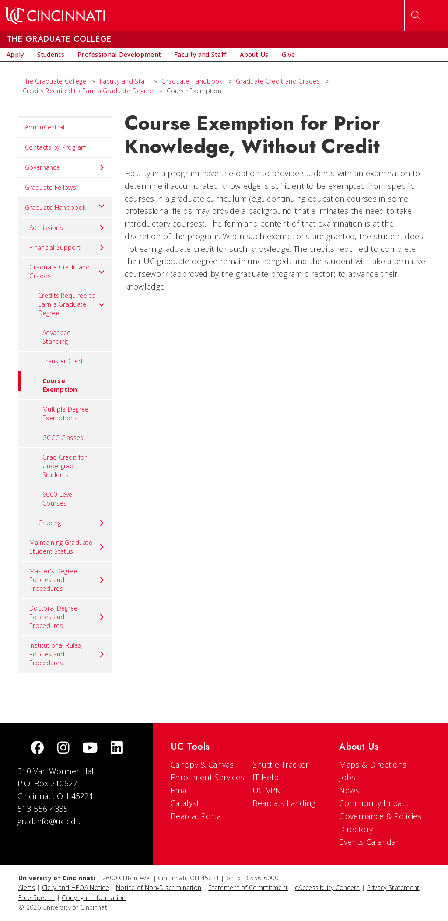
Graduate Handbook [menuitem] (65, 205)
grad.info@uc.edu (49, 821)
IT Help (265, 777)
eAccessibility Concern (327, 887)
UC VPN (266, 790)
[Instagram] (63, 748)
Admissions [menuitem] (67, 227)
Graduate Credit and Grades (278, 81)
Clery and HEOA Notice (75, 887)
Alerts (26, 887)
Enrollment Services (208, 777)
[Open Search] (415, 15)
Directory (356, 829)
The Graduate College (54, 81)
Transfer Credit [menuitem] (64, 361)
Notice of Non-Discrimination (158, 887)
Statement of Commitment (248, 887)
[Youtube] (90, 748)
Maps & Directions (372, 764)
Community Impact (374, 803)
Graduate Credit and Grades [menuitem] (67, 271)
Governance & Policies (380, 816)
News (349, 790)
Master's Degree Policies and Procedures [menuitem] (67, 580)
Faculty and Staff (124, 81)
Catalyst (185, 803)
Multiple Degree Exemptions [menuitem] (65, 413)
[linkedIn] (117, 748)
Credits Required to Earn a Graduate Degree (88, 91)
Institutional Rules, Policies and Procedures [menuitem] (67, 654)
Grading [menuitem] (71, 523)
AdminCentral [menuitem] (45, 127)
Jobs (347, 777)
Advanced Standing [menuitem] (56, 336)
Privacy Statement (393, 887)
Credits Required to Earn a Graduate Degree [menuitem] (71, 304)
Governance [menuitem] (65, 167)
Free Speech (36, 897)
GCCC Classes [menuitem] (63, 437)
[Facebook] (37, 748)
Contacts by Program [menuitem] (56, 147)
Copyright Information (94, 897)
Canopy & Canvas (202, 764)
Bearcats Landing (283, 803)
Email (180, 790)
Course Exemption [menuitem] (47, 382)
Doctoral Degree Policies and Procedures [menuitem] (67, 617)
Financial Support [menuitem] (67, 247)
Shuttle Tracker (280, 764)
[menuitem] (15, 54)
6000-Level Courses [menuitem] (58, 498)
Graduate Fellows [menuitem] (50, 187)
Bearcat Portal (197, 816)
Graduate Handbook (191, 81)
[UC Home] (54, 15)
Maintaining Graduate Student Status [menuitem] (67, 546)
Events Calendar (369, 842)
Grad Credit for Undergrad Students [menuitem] (64, 466)
